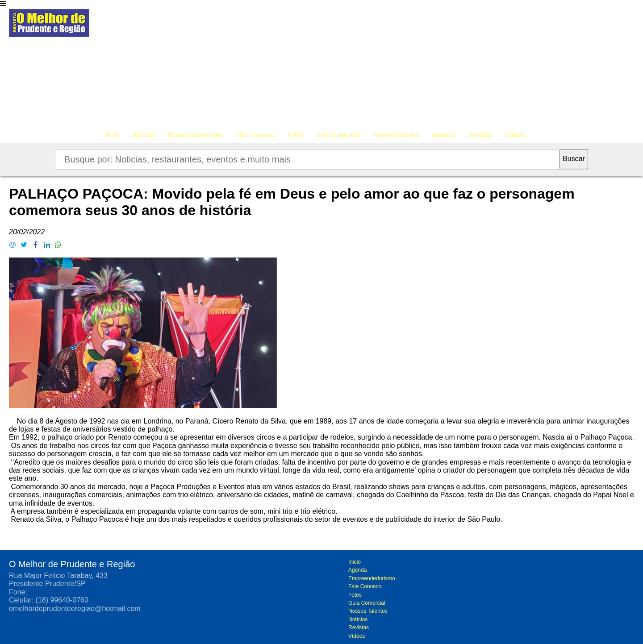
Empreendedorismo (195, 134)
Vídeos (516, 134)
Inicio (112, 134)
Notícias (444, 134)
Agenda (143, 134)
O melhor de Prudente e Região (49, 25)
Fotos (296, 134)
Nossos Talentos (396, 134)
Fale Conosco (255, 134)
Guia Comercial (338, 134)
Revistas (480, 134)
